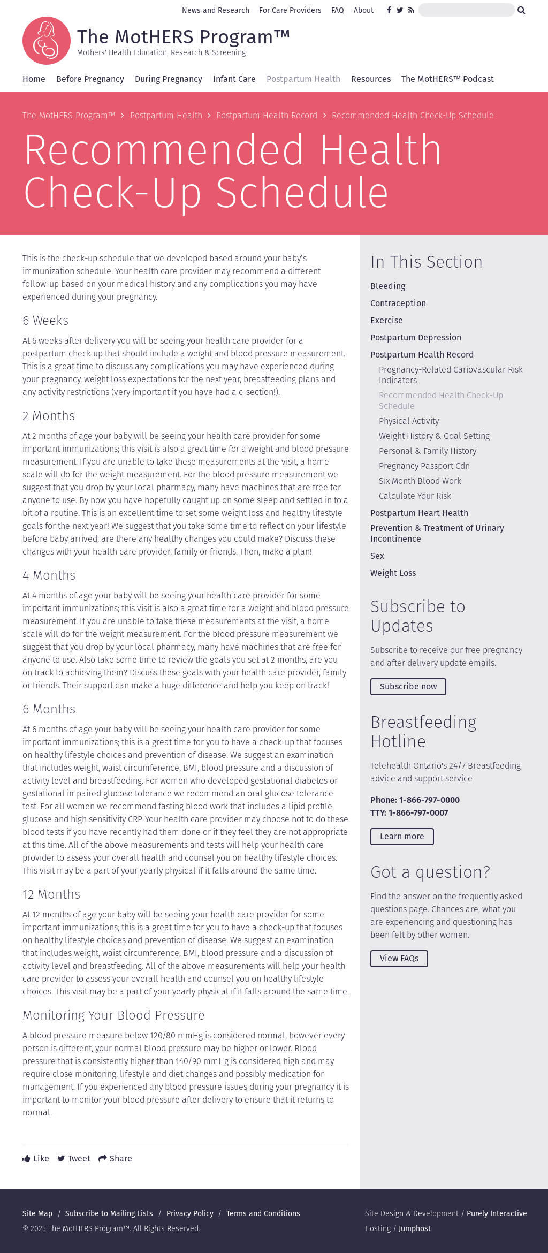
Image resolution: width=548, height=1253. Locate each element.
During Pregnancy (168, 79)
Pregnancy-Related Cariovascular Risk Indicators (451, 374)
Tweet (79, 1158)
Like (41, 1158)
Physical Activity (409, 421)
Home (33, 79)
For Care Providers (290, 10)
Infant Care (234, 79)
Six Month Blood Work (420, 481)
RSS (412, 10)
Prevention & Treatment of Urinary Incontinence (437, 533)
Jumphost (415, 1228)
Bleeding (387, 286)
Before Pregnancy (90, 79)
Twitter (400, 10)
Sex (377, 556)
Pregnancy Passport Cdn (424, 466)
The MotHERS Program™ (184, 36)
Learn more (402, 836)
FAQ (337, 10)
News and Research (215, 10)
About (364, 10)
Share (121, 1158)
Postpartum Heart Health (419, 513)
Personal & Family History (427, 451)
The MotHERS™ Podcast (447, 79)
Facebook (390, 10)
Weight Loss (393, 573)
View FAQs (399, 958)
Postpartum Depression (415, 337)
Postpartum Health (303, 79)
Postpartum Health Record (266, 115)
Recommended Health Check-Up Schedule (441, 400)
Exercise (386, 320)
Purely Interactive (497, 1213)
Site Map (37, 1213)
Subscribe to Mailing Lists (109, 1213)
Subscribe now (408, 686)
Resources (371, 79)
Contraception (398, 303)
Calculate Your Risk (415, 496)
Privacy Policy (190, 1213)
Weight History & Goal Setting (434, 436)
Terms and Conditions (263, 1213)
